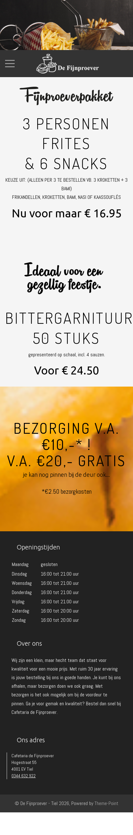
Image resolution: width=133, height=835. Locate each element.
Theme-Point (106, 803)
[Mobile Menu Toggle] (10, 63)
